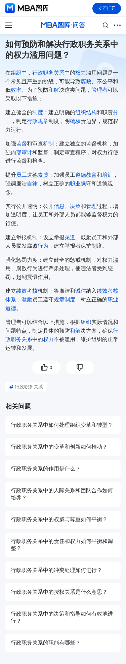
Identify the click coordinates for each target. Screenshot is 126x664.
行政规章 (37, 121)
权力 (80, 73)
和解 (53, 90)
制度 (37, 112)
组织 (16, 73)
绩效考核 (27, 291)
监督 (21, 144)
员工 (21, 175)
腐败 (86, 81)
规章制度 (64, 299)
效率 (16, 90)
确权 (75, 121)
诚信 (80, 291)
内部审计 (21, 152)
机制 (48, 144)
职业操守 (80, 183)
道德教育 (86, 175)
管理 (91, 206)
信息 (59, 206)
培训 (107, 175)
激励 (27, 299)
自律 (32, 183)
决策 (75, 206)
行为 (43, 246)
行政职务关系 (48, 73)
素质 (43, 175)
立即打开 (107, 8)
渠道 (70, 237)
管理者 (99, 90)
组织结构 (86, 112)
